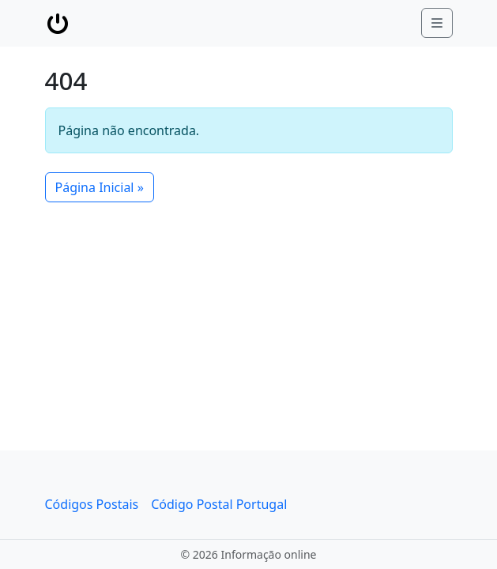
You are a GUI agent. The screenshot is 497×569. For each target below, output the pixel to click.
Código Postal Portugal (219, 504)
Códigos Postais (92, 504)
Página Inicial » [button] (99, 187)
